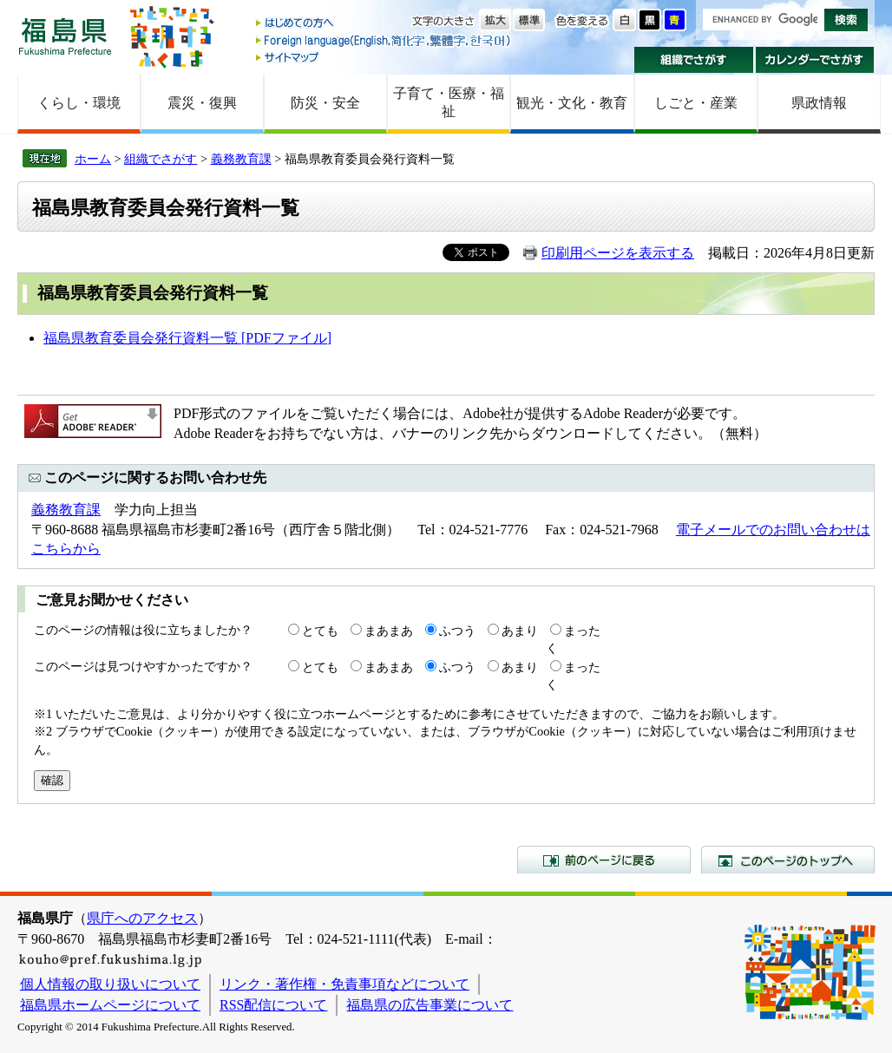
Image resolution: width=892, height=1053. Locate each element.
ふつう (457, 631)
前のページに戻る (604, 859)
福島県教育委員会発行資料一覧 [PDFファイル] (187, 337)
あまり (520, 631)
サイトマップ (384, 57)
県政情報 (819, 102)
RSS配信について (273, 1004)
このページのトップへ (788, 859)
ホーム (93, 159)
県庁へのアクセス (142, 918)
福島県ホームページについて (110, 1004)
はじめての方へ (384, 24)
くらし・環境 (79, 102)
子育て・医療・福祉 (448, 102)
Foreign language (384, 40)
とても (320, 631)
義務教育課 (241, 159)
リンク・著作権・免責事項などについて (344, 984)
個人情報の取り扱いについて (110, 984)
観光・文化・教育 (571, 102)
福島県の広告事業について (429, 1004)
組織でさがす (693, 60)
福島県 (65, 36)
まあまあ (388, 631)
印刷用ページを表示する (617, 252)
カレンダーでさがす (815, 60)
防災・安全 (325, 102)
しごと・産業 (696, 102)
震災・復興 (202, 102)
